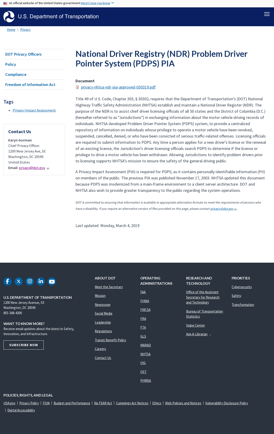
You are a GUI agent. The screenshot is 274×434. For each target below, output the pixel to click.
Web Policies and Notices (183, 403)
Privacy (25, 29)
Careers (100, 349)
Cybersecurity (242, 287)
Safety (236, 295)
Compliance (15, 74)
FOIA (46, 403)
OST (143, 372)
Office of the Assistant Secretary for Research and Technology (202, 297)
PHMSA (145, 380)
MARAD (145, 345)
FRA (143, 318)
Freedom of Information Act (30, 84)
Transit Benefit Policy (110, 340)
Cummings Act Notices (132, 403)
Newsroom (102, 304)
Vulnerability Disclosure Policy (226, 403)
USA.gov (9, 403)
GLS (143, 336)
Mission (100, 295)
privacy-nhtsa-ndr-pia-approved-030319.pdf (118, 87)
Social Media (103, 313)
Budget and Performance (72, 403)
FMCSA (145, 310)
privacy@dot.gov (34, 167)
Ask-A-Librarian (199, 334)
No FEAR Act (103, 403)
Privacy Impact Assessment (34, 110)
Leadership (103, 322)
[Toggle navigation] (267, 14)
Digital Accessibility (21, 410)
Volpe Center (195, 325)
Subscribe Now (23, 345)
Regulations (103, 331)
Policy (10, 64)
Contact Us (103, 358)
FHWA (144, 301)
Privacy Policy (29, 403)
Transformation (243, 304)
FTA (143, 327)
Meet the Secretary (109, 287)
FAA (143, 292)
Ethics (156, 403)
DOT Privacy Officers (23, 54)
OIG (143, 363)
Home (11, 29)
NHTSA (145, 354)
